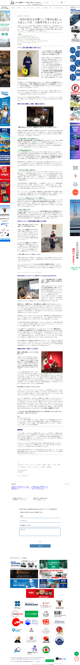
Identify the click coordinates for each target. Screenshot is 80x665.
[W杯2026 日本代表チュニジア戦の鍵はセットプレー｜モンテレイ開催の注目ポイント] (20, 491)
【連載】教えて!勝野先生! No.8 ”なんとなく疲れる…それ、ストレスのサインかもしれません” (40, 499)
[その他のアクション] (62, 16)
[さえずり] (65, 659)
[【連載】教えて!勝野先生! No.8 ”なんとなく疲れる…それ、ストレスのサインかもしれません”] (40, 491)
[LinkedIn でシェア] (24, 475)
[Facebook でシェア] (18, 475)
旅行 (50, 7)
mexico (32, 464)
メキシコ (26, 464)
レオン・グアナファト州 (28, 7)
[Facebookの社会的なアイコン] (60, 659)
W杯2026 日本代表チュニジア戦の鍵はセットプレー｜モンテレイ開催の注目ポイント (20, 499)
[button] (67, 7)
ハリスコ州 (37, 7)
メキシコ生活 (44, 7)
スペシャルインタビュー (58, 7)
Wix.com (46, 664)
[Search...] (51, 2)
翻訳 (59, 464)
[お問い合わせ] (49, 660)
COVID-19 (19, 7)
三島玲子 (43, 467)
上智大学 (44, 464)
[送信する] (40, 546)
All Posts (13, 7)
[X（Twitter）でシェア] (21, 475)
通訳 (49, 464)
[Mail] (76, 654)
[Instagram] (63, 659)
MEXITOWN (20, 464)
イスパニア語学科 (21, 467)
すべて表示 (66, 483)
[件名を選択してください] (39, 525)
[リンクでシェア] (27, 475)
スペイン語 (54, 464)
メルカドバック (36, 467)
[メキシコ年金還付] (31, 614)
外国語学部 (49, 467)
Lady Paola (29, 467)
